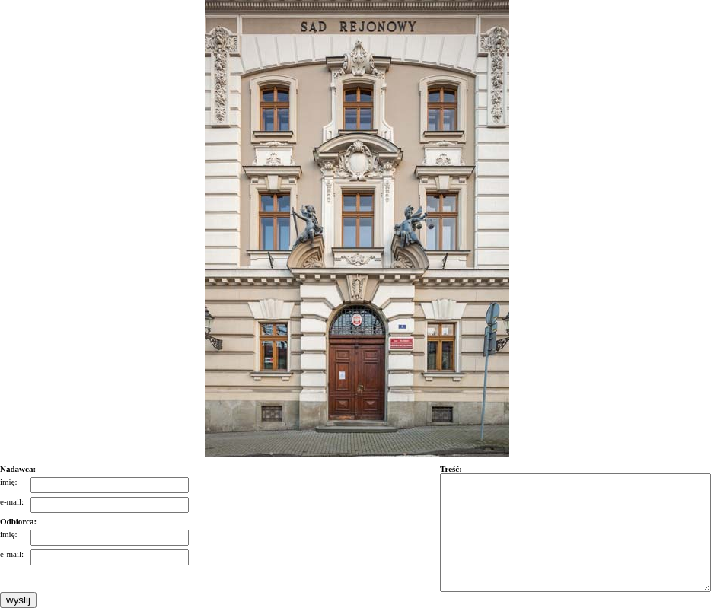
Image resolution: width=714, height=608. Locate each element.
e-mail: (12, 501)
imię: (9, 481)
